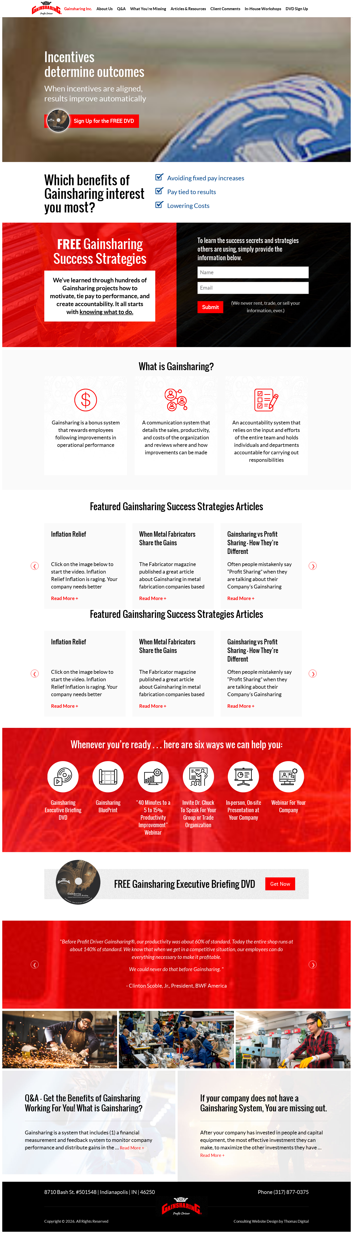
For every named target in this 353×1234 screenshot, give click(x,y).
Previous (35, 566)
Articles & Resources (188, 9)
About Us (104, 9)
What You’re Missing (148, 9)
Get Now (280, 883)
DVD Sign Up (297, 9)
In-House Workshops (263, 9)
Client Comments (225, 9)
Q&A (121, 9)
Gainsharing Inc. (78, 9)
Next (313, 566)
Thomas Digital (296, 1221)
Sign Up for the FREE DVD (104, 120)
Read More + (132, 1148)
